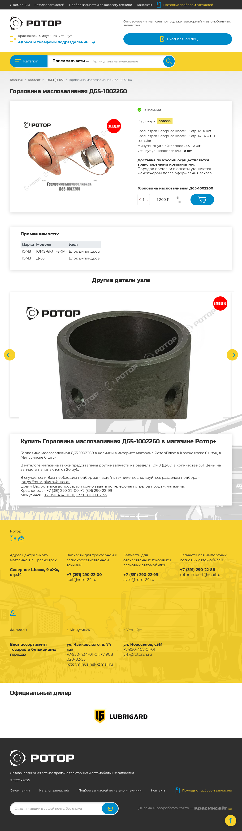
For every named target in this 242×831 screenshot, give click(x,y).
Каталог (30, 61)
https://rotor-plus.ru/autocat (46, 481)
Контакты (144, 5)
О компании (20, 5)
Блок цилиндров (84, 251)
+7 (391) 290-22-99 (96, 490)
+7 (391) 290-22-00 (63, 490)
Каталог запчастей (49, 5)
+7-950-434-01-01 (59, 495)
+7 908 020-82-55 (91, 495)
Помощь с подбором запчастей (185, 5)
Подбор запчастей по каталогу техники (100, 5)
